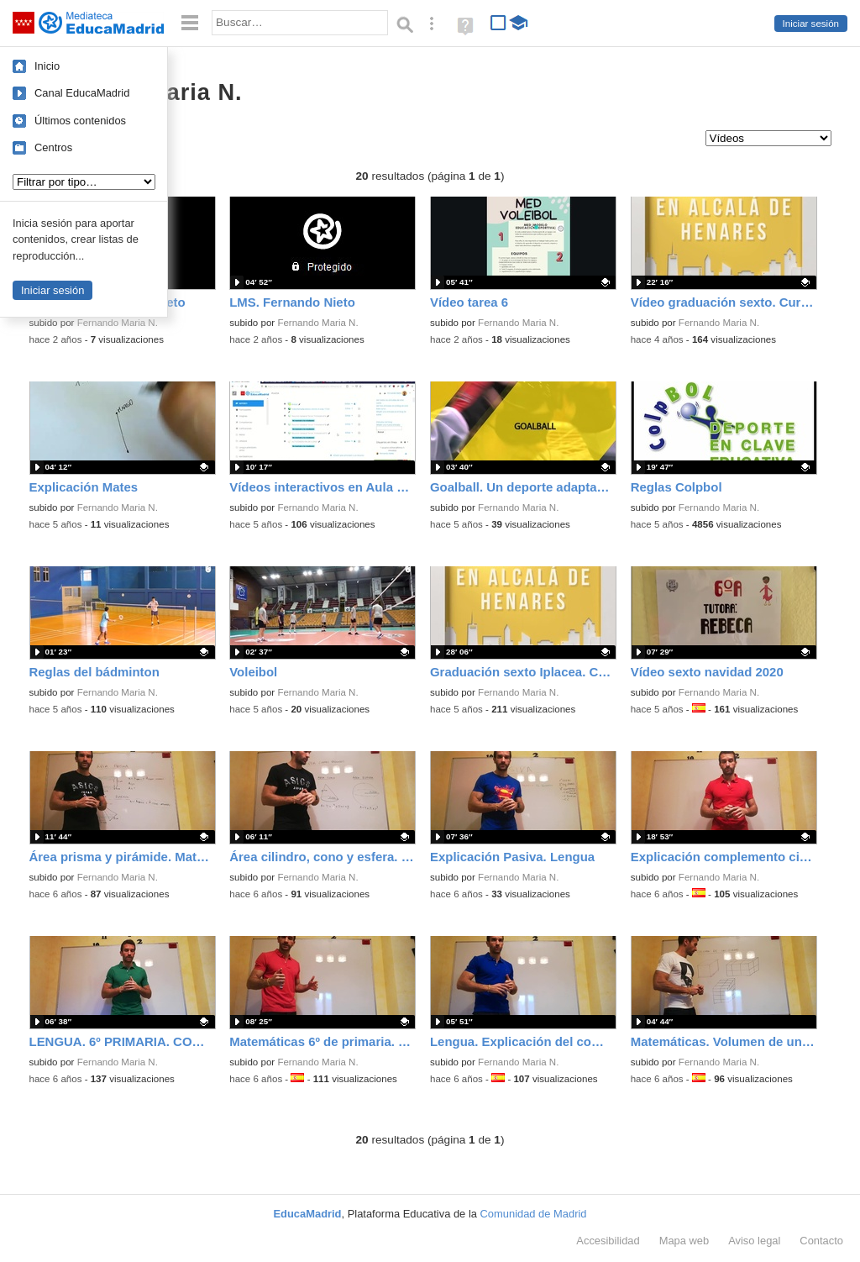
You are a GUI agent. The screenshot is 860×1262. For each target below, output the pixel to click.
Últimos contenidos (80, 120)
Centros (53, 147)
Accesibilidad (607, 1240)
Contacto (821, 1240)
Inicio (47, 66)
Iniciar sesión (811, 23)
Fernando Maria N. (117, 323)
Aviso (754, 1240)
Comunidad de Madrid (533, 1213)
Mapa (684, 1240)
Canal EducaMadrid (81, 93)
